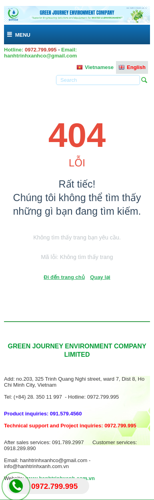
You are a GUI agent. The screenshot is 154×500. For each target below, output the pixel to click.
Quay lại (100, 277)
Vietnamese (95, 67)
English (132, 67)
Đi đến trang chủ (64, 277)
